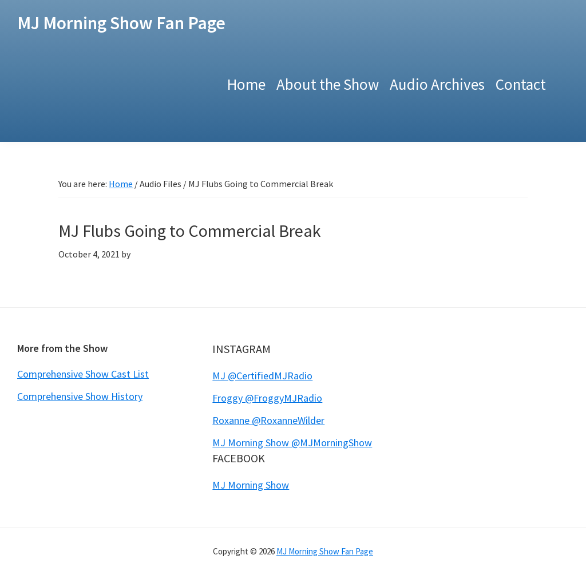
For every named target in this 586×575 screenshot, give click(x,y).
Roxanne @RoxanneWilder (268, 420)
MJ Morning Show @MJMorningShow (292, 442)
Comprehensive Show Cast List (83, 373)
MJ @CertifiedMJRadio (262, 375)
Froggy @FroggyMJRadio (267, 398)
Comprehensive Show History (79, 396)
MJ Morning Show (250, 484)
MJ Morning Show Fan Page (121, 22)
